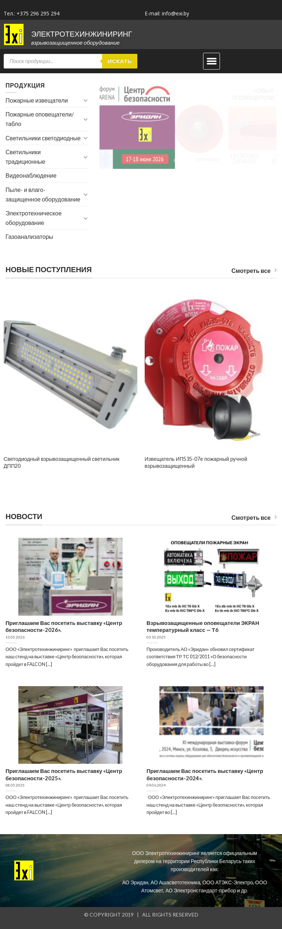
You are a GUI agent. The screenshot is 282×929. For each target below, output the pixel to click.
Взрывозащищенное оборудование (75, 42)
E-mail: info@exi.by (167, 13)
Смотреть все (253, 270)
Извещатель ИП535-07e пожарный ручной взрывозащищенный (196, 462)
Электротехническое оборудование (34, 218)
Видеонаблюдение (31, 175)
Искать (120, 61)
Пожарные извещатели (37, 100)
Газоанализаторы (29, 236)
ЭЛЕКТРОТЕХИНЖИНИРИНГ (81, 33)
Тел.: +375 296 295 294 (31, 13)
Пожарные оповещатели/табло (40, 119)
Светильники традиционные (25, 156)
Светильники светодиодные (43, 137)
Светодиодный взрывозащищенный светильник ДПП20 (62, 462)
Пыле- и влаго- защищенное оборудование (43, 194)
